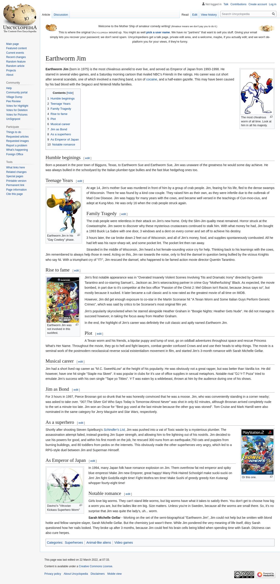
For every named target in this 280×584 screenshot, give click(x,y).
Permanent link (15, 185)
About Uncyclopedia (76, 573)
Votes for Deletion (17, 110)
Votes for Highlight (17, 105)
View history (209, 14)
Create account (258, 4)
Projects (11, 70)
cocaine (151, 79)
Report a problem (16, 145)
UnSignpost (13, 119)
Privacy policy (52, 573)
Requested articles (17, 136)
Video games (123, 542)
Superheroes (74, 542)
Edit (194, 14)
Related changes (16, 172)
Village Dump (14, 97)
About (9, 74)
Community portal (16, 92)
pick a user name (158, 32)
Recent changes (16, 57)
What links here (15, 167)
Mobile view (114, 573)
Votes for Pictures (16, 114)
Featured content (16, 48)
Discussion (61, 14)
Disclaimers (98, 573)
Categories (54, 542)
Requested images (17, 141)
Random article (15, 66)
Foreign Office (14, 154)
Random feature (16, 61)
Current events (15, 52)
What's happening (17, 149)
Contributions (238, 4)
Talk (226, 4)
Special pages (14, 176)
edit (87, 158)
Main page (12, 44)
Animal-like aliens (98, 542)
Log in (272, 4)
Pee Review (13, 101)
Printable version (16, 180)
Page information (16, 189)
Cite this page (14, 194)
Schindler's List (114, 429)
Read (184, 14)
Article (46, 14)
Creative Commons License (95, 566)
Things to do (13, 132)
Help (9, 88)
